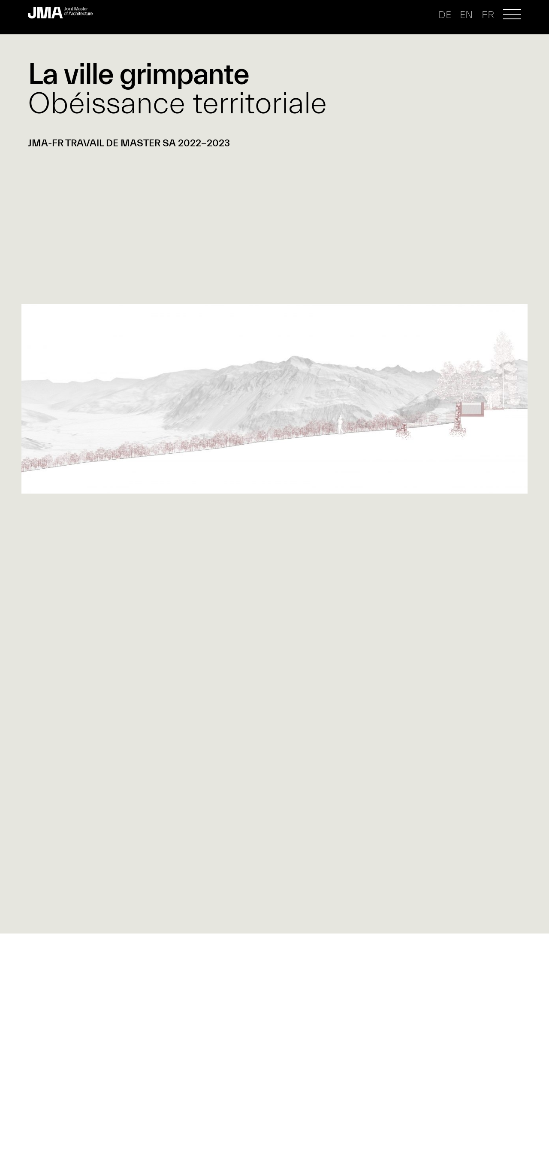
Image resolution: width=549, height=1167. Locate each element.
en (466, 15)
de (444, 15)
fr (488, 15)
